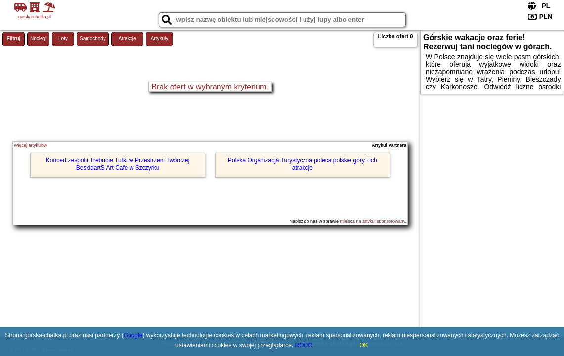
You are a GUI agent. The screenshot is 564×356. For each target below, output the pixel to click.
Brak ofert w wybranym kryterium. (209, 87)
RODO (304, 345)
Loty (63, 38)
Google (133, 335)
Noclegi (38, 38)
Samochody (93, 38)
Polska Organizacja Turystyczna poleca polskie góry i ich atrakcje (302, 164)
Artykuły (160, 38)
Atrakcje (127, 38)
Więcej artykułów (30, 145)
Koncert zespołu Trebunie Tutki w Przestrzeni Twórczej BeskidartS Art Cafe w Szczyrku (118, 164)
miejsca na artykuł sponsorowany (372, 221)
